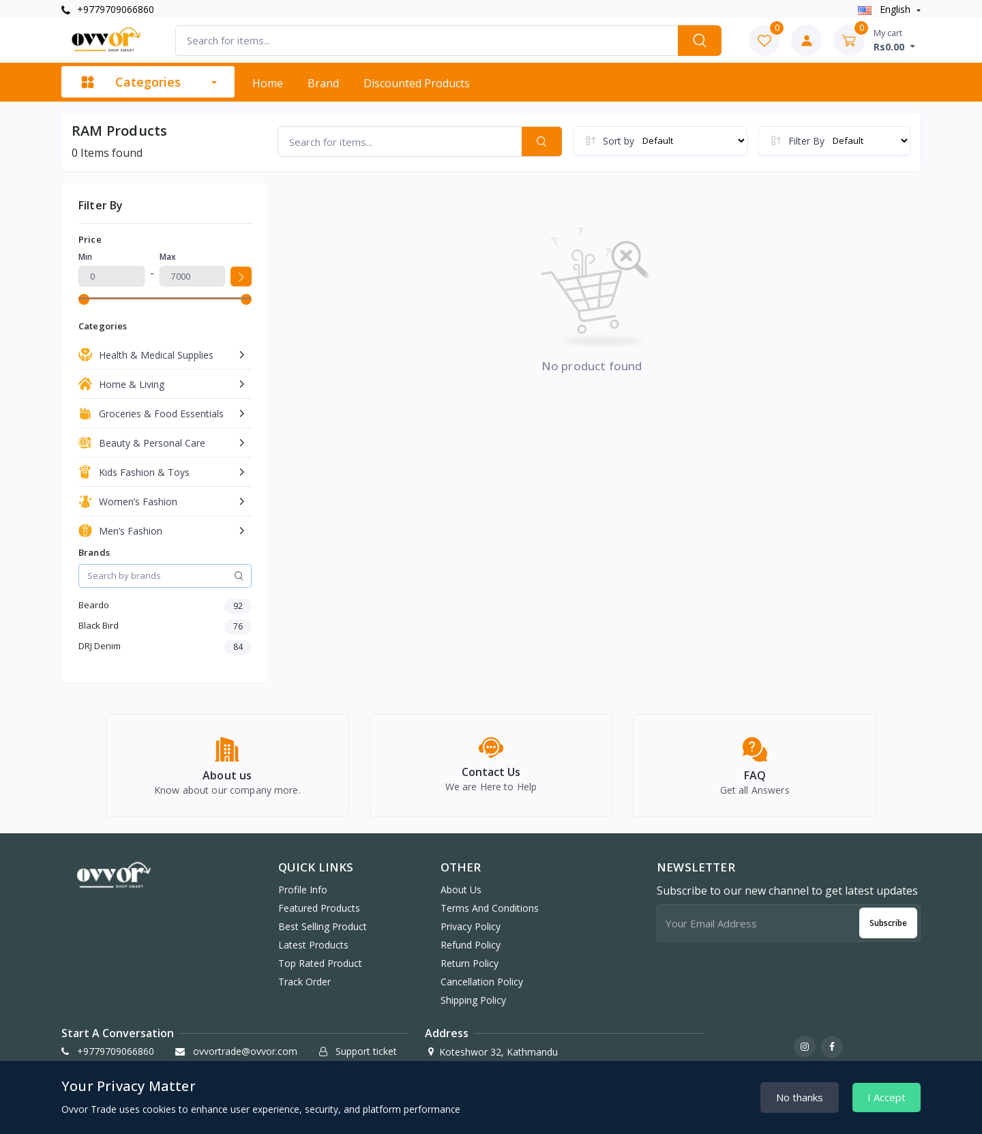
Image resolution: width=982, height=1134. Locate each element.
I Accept (886, 1097)
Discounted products (416, 83)
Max (168, 257)
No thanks (799, 1097)
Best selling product (322, 926)
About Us (461, 889)
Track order (304, 981)
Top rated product (320, 963)
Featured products (319, 907)
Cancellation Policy (482, 981)
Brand (323, 83)
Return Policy (470, 963)
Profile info (302, 889)
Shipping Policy (473, 1000)
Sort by (618, 140)
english (885, 9)
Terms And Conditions (490, 907)
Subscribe (888, 923)
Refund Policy (471, 944)
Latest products (313, 944)
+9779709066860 (107, 9)
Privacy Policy (471, 926)
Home (267, 83)
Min (85, 257)
